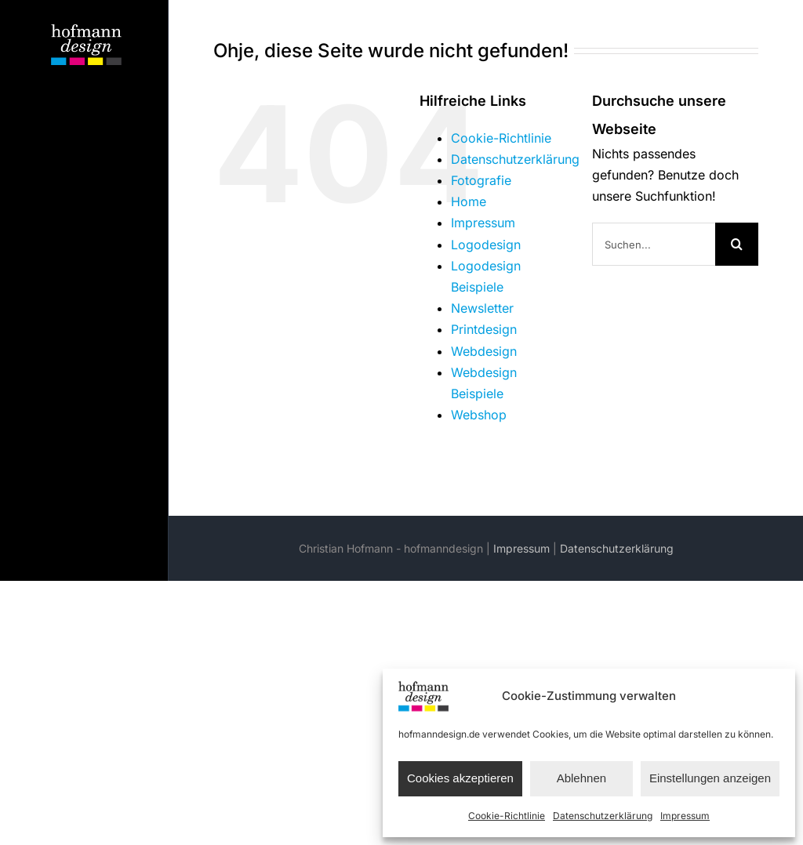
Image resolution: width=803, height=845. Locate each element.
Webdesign (484, 351)
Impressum (685, 815)
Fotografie (481, 180)
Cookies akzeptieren (460, 778)
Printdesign (484, 329)
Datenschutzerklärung (602, 815)
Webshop (479, 414)
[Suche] (736, 244)
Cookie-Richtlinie (506, 815)
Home (468, 201)
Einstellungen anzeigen (710, 778)
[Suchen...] (653, 244)
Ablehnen (581, 778)
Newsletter (482, 308)
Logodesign (486, 244)
